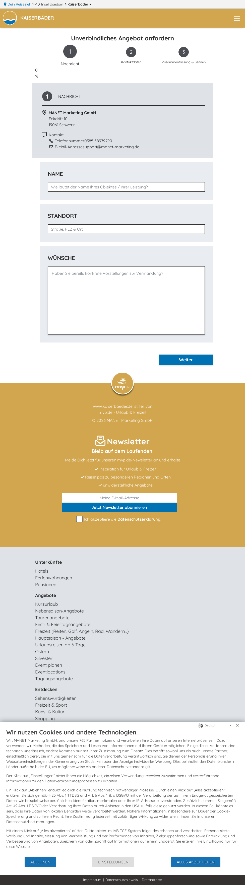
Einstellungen (113, 861)
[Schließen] (237, 725)
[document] (122, 792)
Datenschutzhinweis (121, 879)
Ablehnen (40, 861)
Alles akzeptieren (196, 861)
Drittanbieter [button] (152, 879)
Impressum (92, 879)
